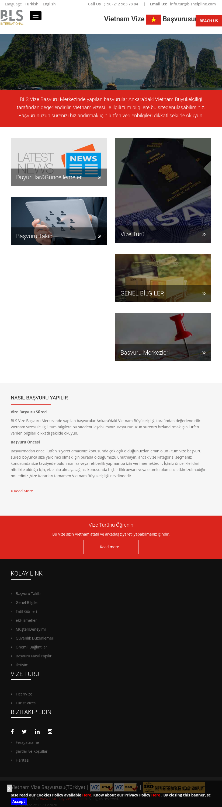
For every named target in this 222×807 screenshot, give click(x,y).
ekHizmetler (24, 620)
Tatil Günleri (24, 611)
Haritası (20, 760)
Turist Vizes (23, 702)
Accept (18, 801)
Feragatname (25, 742)
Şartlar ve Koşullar (29, 751)
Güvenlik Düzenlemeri (32, 638)
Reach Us (209, 20)
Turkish (31, 3)
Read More (22, 490)
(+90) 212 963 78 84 (121, 3)
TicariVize (21, 694)
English (49, 3)
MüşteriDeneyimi (28, 629)
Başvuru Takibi (26, 593)
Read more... (111, 546)
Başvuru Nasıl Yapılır (31, 655)
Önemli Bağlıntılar (29, 647)
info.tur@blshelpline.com (193, 3)
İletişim (20, 664)
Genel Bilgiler (25, 602)
